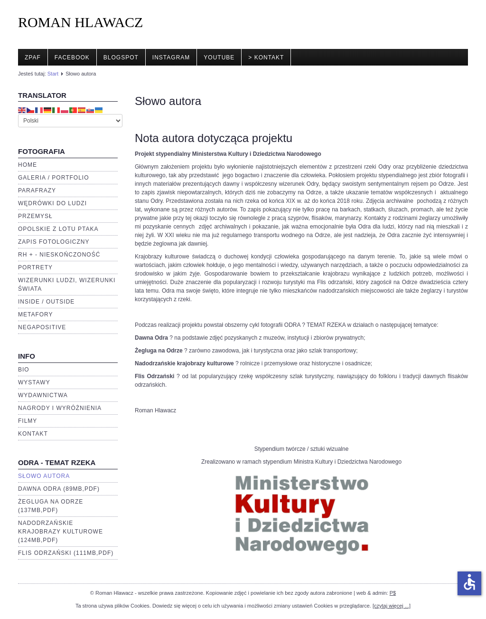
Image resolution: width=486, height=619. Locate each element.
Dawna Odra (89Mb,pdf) (59, 489)
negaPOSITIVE (42, 327)
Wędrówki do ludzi (52, 203)
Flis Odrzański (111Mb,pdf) (65, 553)
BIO (23, 369)
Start (52, 73)
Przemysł (35, 216)
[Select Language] (70, 120)
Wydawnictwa (43, 395)
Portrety (35, 267)
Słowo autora (44, 476)
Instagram (171, 57)
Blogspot (121, 57)
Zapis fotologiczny (53, 241)
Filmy (27, 421)
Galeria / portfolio (53, 177)
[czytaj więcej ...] (392, 606)
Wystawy (34, 382)
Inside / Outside (46, 301)
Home (27, 165)
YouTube (219, 57)
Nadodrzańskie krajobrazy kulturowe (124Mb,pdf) (60, 531)
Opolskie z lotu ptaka (58, 229)
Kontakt (33, 433)
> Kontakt (266, 57)
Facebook (72, 57)
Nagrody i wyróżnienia (60, 408)
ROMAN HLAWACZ (80, 22)
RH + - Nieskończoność (59, 254)
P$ (393, 593)
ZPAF (33, 57)
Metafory (35, 314)
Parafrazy (37, 190)
